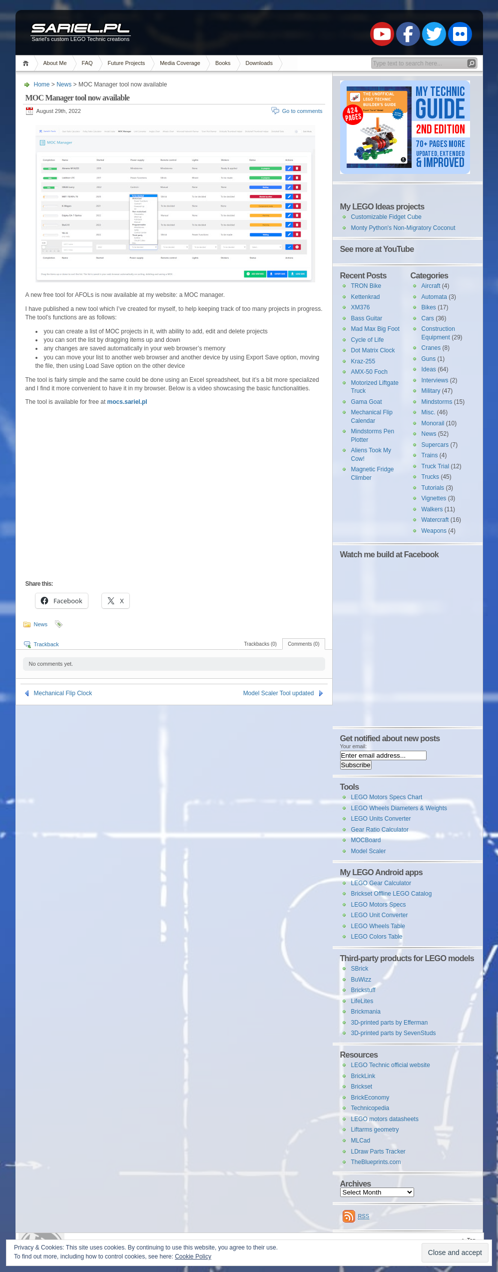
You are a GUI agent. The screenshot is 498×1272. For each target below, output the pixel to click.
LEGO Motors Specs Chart (387, 797)
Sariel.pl (80, 28)
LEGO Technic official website (390, 1065)
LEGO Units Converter (381, 818)
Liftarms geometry (375, 1129)
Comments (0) (303, 644)
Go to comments (302, 111)
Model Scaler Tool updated (278, 693)
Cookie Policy (193, 1256)
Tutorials (433, 487)
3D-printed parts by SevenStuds (393, 1033)
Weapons (434, 530)
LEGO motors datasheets (385, 1119)
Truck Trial (436, 466)
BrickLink (363, 1076)
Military (431, 390)
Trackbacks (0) (260, 644)
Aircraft (431, 285)
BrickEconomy (370, 1097)
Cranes (431, 347)
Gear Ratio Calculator (380, 829)
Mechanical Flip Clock (63, 693)
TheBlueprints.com (376, 1162)
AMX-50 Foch (369, 371)
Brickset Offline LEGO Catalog (391, 893)
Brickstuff (363, 990)
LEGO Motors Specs (378, 904)
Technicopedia (370, 1108)
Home (27, 63)
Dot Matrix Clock (373, 350)
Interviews (435, 380)
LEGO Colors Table (377, 936)
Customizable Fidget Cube (386, 216)
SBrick (360, 968)
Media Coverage (180, 63)
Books (223, 63)
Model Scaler (368, 851)
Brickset (362, 1086)
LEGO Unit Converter (379, 915)
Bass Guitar (367, 318)
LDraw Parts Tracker (378, 1151)
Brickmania (366, 1011)
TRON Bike (366, 285)
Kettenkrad (365, 296)
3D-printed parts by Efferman (389, 1022)
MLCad (361, 1140)
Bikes (429, 307)
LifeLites (362, 1001)
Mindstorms (437, 401)
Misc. (429, 412)
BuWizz (361, 979)
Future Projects (126, 63)
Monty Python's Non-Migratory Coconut (403, 227)
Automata (434, 296)
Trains (430, 455)
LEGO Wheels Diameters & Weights (399, 808)
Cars (428, 318)
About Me (55, 63)
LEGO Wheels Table (378, 926)
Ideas (429, 369)
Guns (429, 358)
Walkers (432, 509)
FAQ (87, 63)
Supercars (435, 444)
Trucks (431, 476)
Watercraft (435, 519)
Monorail (433, 423)
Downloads (259, 63)
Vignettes (434, 498)
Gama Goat (366, 401)
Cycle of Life (367, 339)
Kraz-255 (363, 361)
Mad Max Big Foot (375, 328)
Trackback (46, 644)
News (63, 84)
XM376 (360, 307)
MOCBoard (366, 840)
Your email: (353, 746)
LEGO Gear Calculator (381, 883)
